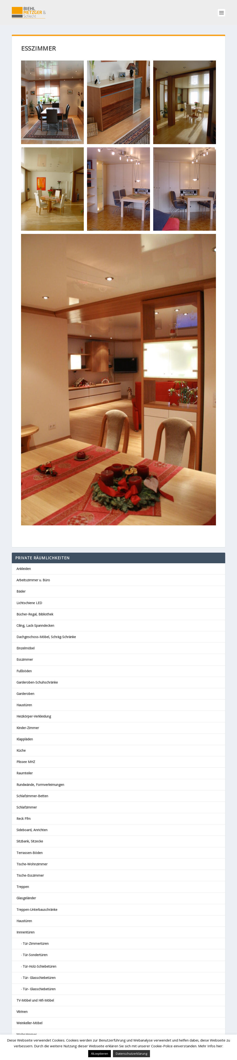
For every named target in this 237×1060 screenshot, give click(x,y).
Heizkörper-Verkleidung (33, 716)
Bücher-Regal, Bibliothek (34, 614)
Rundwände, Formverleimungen (40, 784)
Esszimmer (24, 659)
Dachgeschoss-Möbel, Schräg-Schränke (46, 637)
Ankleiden (23, 568)
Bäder (20, 591)
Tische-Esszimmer (30, 875)
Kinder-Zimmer (27, 728)
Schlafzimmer (26, 807)
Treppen (22, 886)
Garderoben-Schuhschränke (37, 682)
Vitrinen (22, 1011)
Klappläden (24, 739)
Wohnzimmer (26, 1034)
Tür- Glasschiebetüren (39, 977)
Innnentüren (25, 932)
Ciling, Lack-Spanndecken (35, 625)
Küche (21, 750)
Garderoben (25, 693)
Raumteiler (24, 773)
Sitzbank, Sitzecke (29, 841)
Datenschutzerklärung (131, 1053)
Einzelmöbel (25, 648)
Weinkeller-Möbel (29, 1023)
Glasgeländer (26, 898)
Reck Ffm (23, 818)
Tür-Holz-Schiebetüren (39, 966)
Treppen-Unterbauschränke (36, 909)
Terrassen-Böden (29, 853)
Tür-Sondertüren (35, 955)
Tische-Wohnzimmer (31, 864)
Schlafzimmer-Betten (32, 796)
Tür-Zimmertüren (36, 943)
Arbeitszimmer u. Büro (33, 580)
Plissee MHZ (25, 762)
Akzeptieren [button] (99, 1053)
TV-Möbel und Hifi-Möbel (35, 1000)
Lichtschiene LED (29, 603)
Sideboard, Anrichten (31, 830)
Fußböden (24, 671)
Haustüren (24, 705)
